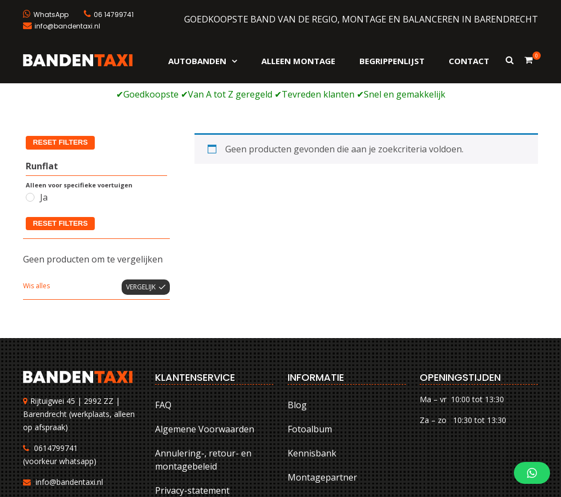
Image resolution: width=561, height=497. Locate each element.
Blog (297, 321)
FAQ (163, 321)
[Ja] (30, 113)
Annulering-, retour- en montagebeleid (203, 376)
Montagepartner (322, 393)
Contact (469, 60)
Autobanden (197, 60)
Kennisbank (312, 369)
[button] (532, 473)
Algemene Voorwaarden (204, 345)
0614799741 (56, 364)
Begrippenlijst (392, 60)
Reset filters (60, 139)
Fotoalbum (310, 345)
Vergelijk (141, 203)
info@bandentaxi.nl (69, 398)
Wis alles (36, 202)
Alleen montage (298, 60)
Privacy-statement (192, 407)
